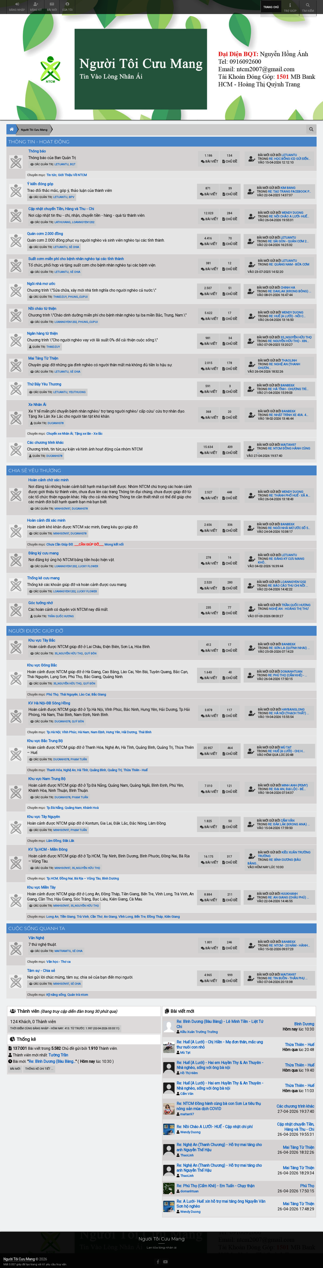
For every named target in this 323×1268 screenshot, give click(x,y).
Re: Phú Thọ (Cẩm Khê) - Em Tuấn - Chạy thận (215, 1183)
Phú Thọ (52, 692)
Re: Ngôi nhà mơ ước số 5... (289, 525)
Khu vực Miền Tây (41, 885)
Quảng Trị (115, 767)
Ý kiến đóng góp (40, 181)
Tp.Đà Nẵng (54, 805)
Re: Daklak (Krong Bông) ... (289, 289)
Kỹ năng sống (56, 992)
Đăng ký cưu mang (43, 551)
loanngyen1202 (83, 219)
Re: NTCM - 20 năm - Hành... (289, 943)
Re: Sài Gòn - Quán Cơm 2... (288, 239)
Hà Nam (83, 730)
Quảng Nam (73, 805)
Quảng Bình (98, 767)
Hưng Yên (113, 730)
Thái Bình (144, 730)
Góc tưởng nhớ (40, 600)
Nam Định (98, 730)
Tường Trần (58, 1052)
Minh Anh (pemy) (295, 783)
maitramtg (62, 948)
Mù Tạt (286, 745)
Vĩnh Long (125, 914)
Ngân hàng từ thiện (42, 331)
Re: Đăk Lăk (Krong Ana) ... (289, 822)
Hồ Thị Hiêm (189, 1070)
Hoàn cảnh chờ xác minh (48, 477)
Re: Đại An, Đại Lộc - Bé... (287, 786)
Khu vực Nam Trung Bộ (47, 776)
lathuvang (62, 219)
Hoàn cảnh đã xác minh (46, 518)
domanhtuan (291, 669)
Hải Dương (129, 730)
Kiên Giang (172, 914)
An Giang (110, 914)
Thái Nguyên (69, 692)
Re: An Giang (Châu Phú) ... (288, 895)
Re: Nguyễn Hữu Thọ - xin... (288, 338)
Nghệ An (69, 767)
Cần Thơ (96, 914)
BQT (72, 162)
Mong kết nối (114, 542)
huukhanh (289, 891)
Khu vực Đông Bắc (42, 663)
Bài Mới (15, 1066)
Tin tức (51, 172)
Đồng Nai (66, 876)
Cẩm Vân (287, 818)
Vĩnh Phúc (69, 730)
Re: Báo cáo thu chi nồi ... (288, 583)
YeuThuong (77, 390)
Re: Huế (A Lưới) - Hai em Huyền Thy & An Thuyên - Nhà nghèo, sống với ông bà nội (220, 1063)
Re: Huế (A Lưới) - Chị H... (286, 749)
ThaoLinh (289, 358)
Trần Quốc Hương (61, 614)
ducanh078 (55, 420)
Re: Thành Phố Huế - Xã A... (289, 493)
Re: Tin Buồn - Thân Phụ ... (287, 976)
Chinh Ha (288, 285)
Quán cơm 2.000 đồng (45, 231)
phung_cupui (78, 294)
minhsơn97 (62, 506)
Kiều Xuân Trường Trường (199, 1029)
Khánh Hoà (91, 805)
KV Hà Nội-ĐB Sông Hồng (49, 701)
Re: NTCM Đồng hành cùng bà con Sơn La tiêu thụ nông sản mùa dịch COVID (219, 1104)
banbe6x (287, 383)
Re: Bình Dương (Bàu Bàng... (52, 1059)
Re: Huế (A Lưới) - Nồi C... (287, 314)
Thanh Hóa (54, 767)
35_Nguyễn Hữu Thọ (296, 335)
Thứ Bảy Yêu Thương (44, 382)
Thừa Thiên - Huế (135, 767)
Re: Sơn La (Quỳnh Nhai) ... (289, 645)
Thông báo (37, 149)
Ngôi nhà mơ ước (41, 281)
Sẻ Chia (74, 244)
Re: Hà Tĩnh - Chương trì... (288, 386)
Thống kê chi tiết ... (39, 1066)
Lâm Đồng (53, 838)
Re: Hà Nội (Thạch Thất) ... (289, 711)
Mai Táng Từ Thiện (43, 356)
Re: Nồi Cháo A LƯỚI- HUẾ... (289, 214)
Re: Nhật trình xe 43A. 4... (288, 412)
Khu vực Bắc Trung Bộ (45, 738)
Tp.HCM (52, 876)
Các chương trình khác (45, 440)
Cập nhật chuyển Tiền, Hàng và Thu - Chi (61, 206)
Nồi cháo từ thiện (42, 306)
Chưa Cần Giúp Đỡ (59, 542)
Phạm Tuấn (79, 757)
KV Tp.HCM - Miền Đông (47, 847)
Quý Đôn (90, 651)
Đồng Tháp (155, 914)
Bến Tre (139, 914)
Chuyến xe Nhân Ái (59, 431)
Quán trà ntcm (77, 992)
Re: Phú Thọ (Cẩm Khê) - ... (287, 673)
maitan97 (288, 442)
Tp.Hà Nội (53, 730)
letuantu (61, 162)
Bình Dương (110, 876)
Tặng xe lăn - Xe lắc (88, 431)
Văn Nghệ (36, 935)
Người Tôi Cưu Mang (19, 1257)
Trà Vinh (83, 914)
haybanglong (293, 707)
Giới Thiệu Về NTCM (72, 172)
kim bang (288, 185)
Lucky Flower (88, 564)
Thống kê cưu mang (43, 575)
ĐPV (71, 194)
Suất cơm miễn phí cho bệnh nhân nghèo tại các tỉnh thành (76, 256)
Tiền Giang (67, 914)
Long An (52, 914)
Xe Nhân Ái (37, 402)
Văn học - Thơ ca (58, 959)
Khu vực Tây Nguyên (43, 814)
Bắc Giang (98, 692)
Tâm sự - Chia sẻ (41, 968)
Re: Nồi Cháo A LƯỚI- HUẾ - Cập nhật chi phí (214, 1124)
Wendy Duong (292, 210)
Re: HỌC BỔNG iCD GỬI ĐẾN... (289, 156)
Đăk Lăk (68, 838)
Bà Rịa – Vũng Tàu (87, 876)
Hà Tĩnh (82, 767)
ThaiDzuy (60, 294)
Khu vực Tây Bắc (41, 638)
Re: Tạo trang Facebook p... (289, 189)
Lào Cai (84, 692)
